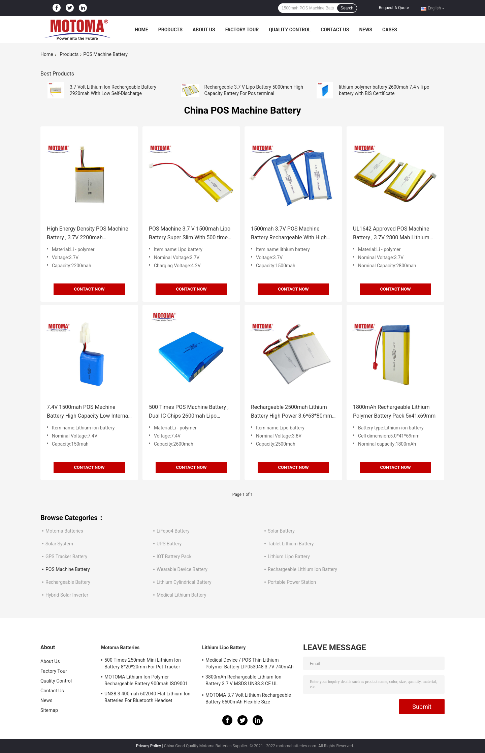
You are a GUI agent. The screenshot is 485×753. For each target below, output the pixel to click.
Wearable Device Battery (182, 569)
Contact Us (335, 29)
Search (347, 8)
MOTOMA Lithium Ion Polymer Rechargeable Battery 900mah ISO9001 (146, 680)
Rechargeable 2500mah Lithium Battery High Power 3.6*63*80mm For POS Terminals (291, 412)
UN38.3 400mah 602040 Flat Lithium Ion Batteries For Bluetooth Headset (147, 697)
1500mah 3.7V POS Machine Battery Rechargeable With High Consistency (289, 233)
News (365, 29)
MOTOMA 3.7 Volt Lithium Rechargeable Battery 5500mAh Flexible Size (248, 698)
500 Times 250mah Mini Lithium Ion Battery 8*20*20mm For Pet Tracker (142, 663)
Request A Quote (394, 7)
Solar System (59, 543)
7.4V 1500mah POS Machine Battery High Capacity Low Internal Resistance (88, 412)
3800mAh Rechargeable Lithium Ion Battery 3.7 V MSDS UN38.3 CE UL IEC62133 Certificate (243, 681)
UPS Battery (169, 543)
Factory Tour (242, 29)
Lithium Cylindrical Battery (184, 582)
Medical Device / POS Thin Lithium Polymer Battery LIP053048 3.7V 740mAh (249, 663)
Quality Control (290, 29)
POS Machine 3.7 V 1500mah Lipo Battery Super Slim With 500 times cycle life (189, 233)
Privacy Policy (148, 746)
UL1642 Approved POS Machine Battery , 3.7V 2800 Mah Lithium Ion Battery (391, 233)
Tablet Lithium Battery (291, 543)
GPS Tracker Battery (66, 556)
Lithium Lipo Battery (289, 556)
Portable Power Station (292, 582)
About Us (204, 29)
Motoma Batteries (64, 531)
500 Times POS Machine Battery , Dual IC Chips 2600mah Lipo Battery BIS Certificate (188, 412)
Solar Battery (281, 531)
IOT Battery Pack (174, 556)
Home (141, 29)
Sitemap (49, 710)
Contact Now (89, 289)
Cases (389, 29)
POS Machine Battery (67, 569)
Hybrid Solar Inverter (66, 595)
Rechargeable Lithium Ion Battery (302, 569)
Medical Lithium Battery (181, 595)
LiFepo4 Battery (173, 531)
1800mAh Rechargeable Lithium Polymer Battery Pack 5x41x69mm (394, 411)
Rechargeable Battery (67, 582)
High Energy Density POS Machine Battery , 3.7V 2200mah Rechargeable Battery (87, 233)
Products (170, 29)
